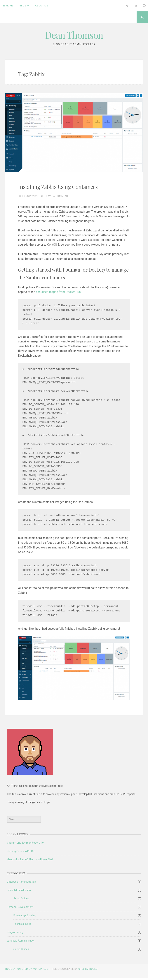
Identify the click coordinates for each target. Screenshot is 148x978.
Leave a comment (56, 196)
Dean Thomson (74, 35)
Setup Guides (21, 898)
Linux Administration (19, 890)
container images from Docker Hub (58, 292)
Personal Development (20, 906)
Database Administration (21, 881)
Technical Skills (22, 923)
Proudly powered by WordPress (26, 969)
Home (8, 5)
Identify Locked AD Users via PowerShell (30, 859)
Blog (23, 5)
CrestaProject (88, 969)
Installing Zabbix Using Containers (57, 186)
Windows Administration (21, 940)
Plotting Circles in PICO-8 (21, 851)
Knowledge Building (24, 915)
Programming (15, 932)
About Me (41, 5)
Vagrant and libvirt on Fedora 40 (25, 842)
